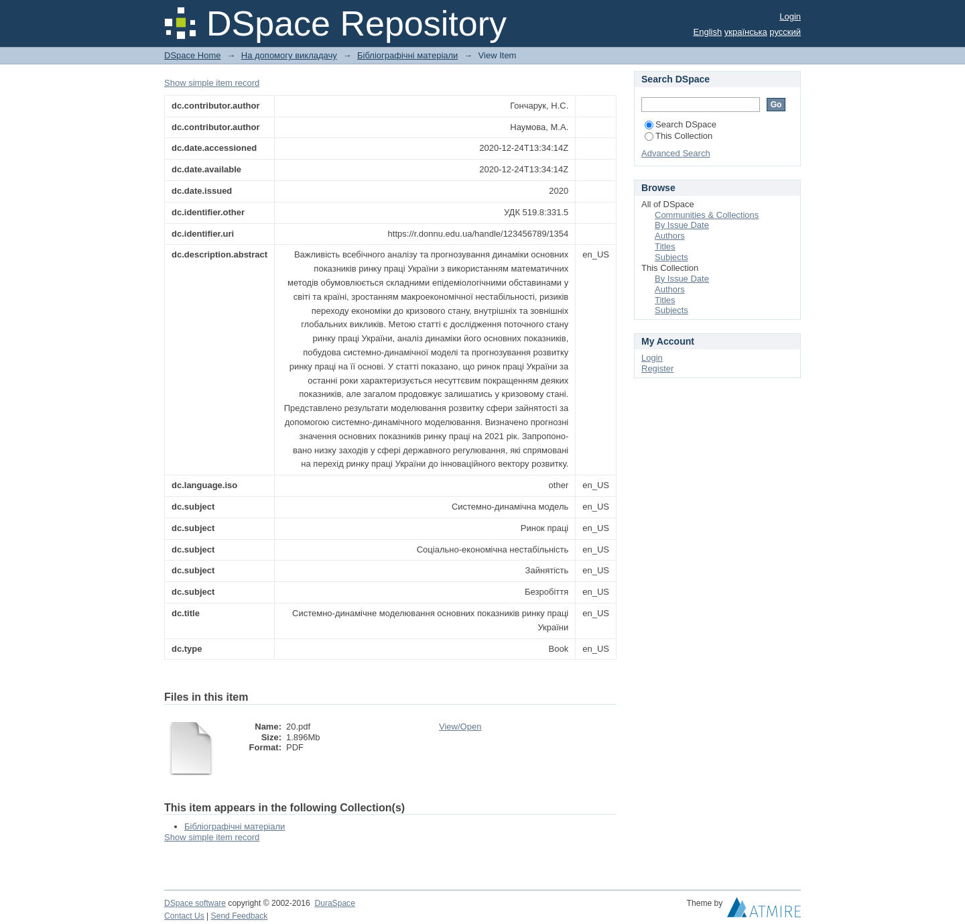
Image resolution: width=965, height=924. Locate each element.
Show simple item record (211, 83)
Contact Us (184, 916)
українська (745, 32)
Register (657, 368)
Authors (670, 236)
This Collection (678, 136)
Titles (665, 246)
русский (785, 32)
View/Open (460, 726)
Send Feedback (239, 916)
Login (790, 16)
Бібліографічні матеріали (407, 55)
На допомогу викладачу (289, 55)
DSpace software (195, 903)
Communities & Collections (707, 215)
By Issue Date (682, 225)
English (708, 32)
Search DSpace (680, 124)
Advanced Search (675, 153)
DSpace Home (192, 55)
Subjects (671, 257)
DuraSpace (334, 903)
